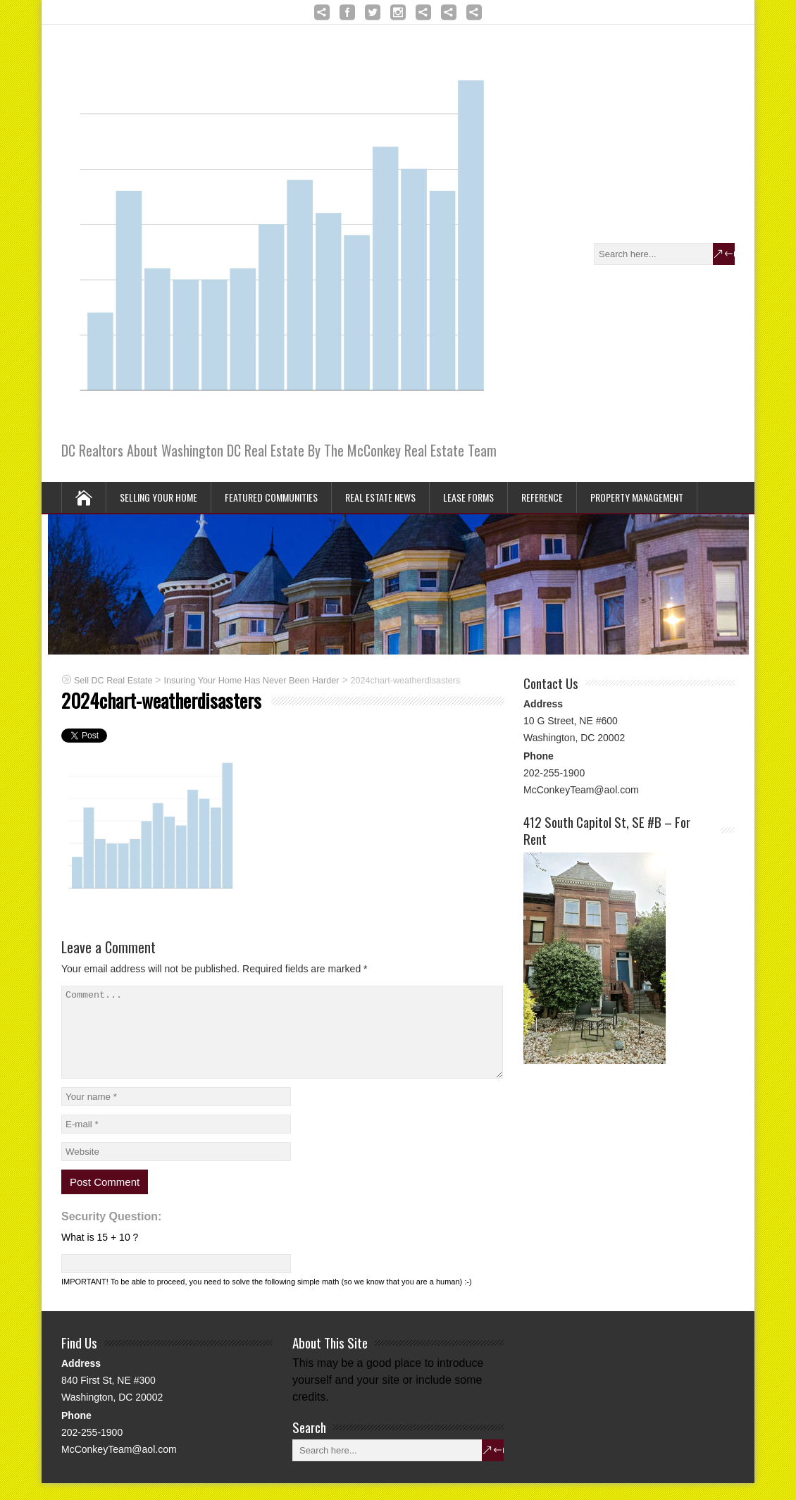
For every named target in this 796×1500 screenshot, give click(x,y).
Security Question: (111, 1233)
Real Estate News (380, 497)
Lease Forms (468, 497)
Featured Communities (271, 497)
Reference (542, 497)
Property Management (636, 497)
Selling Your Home (158, 497)
